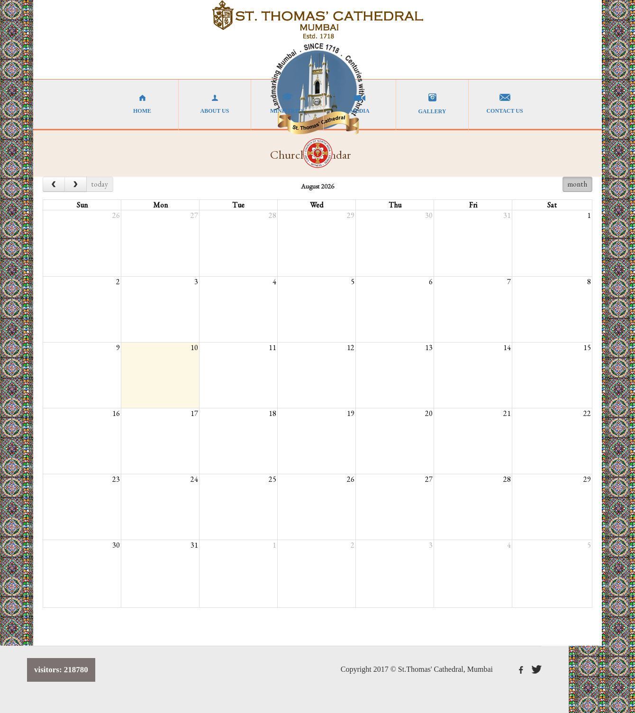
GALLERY (432, 104)
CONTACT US (504, 103)
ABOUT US (214, 103)
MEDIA (359, 103)
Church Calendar (310, 154)
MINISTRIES (287, 103)
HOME (142, 103)
